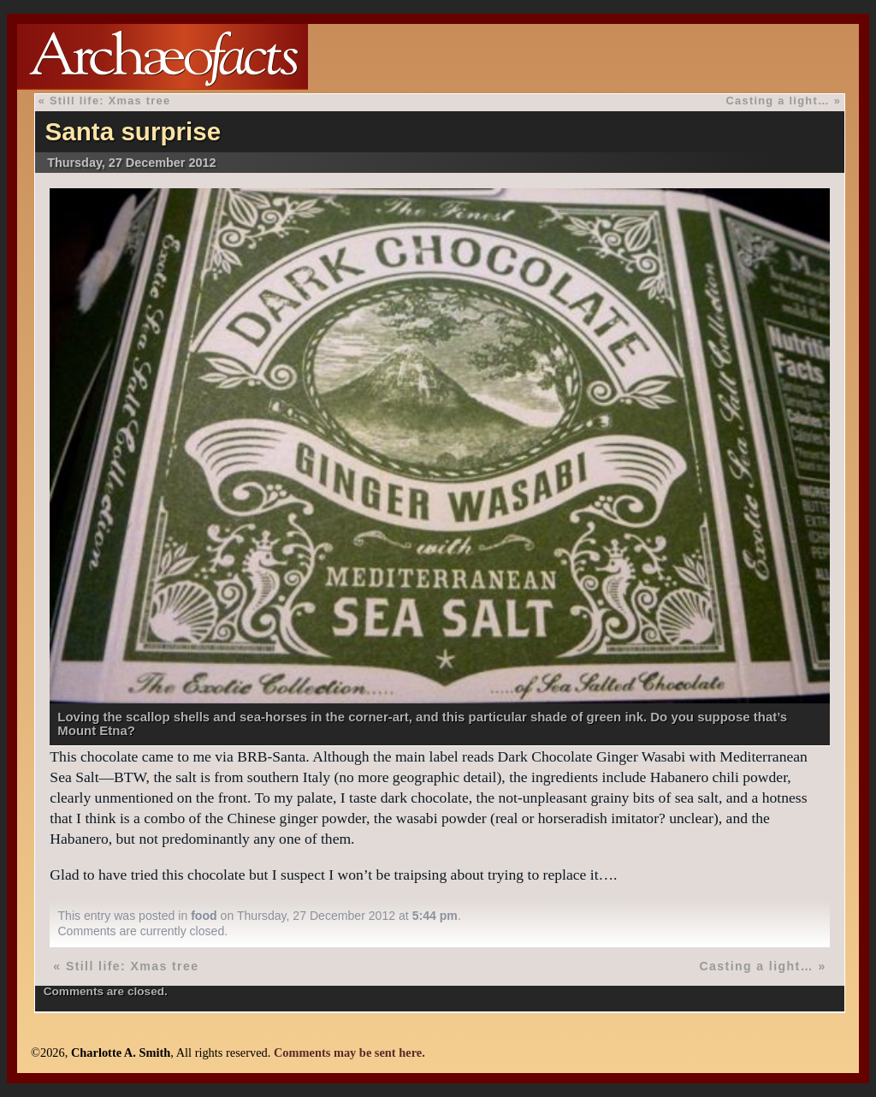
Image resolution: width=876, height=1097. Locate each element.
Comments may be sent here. (349, 1052)
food (204, 915)
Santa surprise (133, 131)
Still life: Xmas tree (110, 100)
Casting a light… (778, 100)
